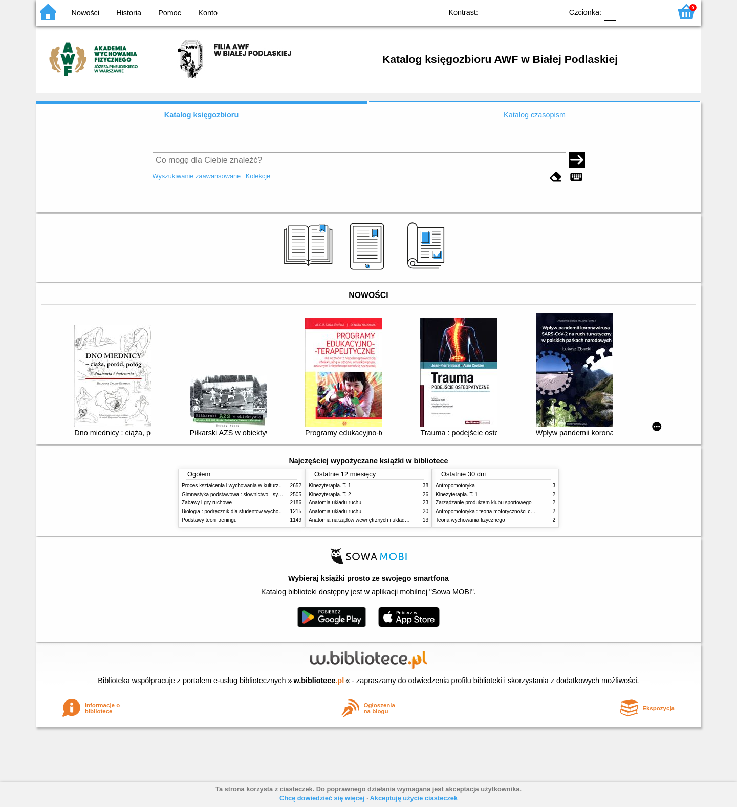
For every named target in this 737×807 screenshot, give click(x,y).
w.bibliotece (319, 680)
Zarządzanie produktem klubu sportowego (484, 502)
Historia (128, 13)
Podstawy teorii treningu (209, 520)
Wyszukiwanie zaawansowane (197, 176)
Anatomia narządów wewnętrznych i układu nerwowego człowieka (384, 520)
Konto (208, 13)
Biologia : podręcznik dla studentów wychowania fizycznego (250, 511)
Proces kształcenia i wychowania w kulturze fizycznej (242, 486)
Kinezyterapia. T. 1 (330, 486)
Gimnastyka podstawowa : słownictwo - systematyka (241, 494)
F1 (628, 11)
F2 (651, 11)
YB (531, 11)
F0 (610, 11)
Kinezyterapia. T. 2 (330, 494)
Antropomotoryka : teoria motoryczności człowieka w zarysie (504, 511)
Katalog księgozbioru (201, 115)
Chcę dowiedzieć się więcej (321, 798)
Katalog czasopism (535, 115)
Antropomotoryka (455, 486)
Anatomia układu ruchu (335, 502)
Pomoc (169, 13)
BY (551, 11)
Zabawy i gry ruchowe (207, 502)
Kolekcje (258, 176)
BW (510, 11)
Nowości (85, 13)
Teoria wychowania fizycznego (470, 520)
